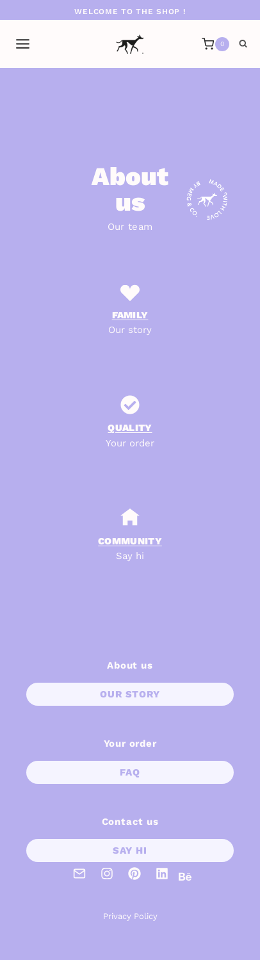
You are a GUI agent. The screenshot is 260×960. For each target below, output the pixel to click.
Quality (130, 428)
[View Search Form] (243, 44)
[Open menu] (23, 44)
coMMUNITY (130, 541)
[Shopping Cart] (215, 44)
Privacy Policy (130, 916)
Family (130, 315)
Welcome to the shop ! (129, 11)
